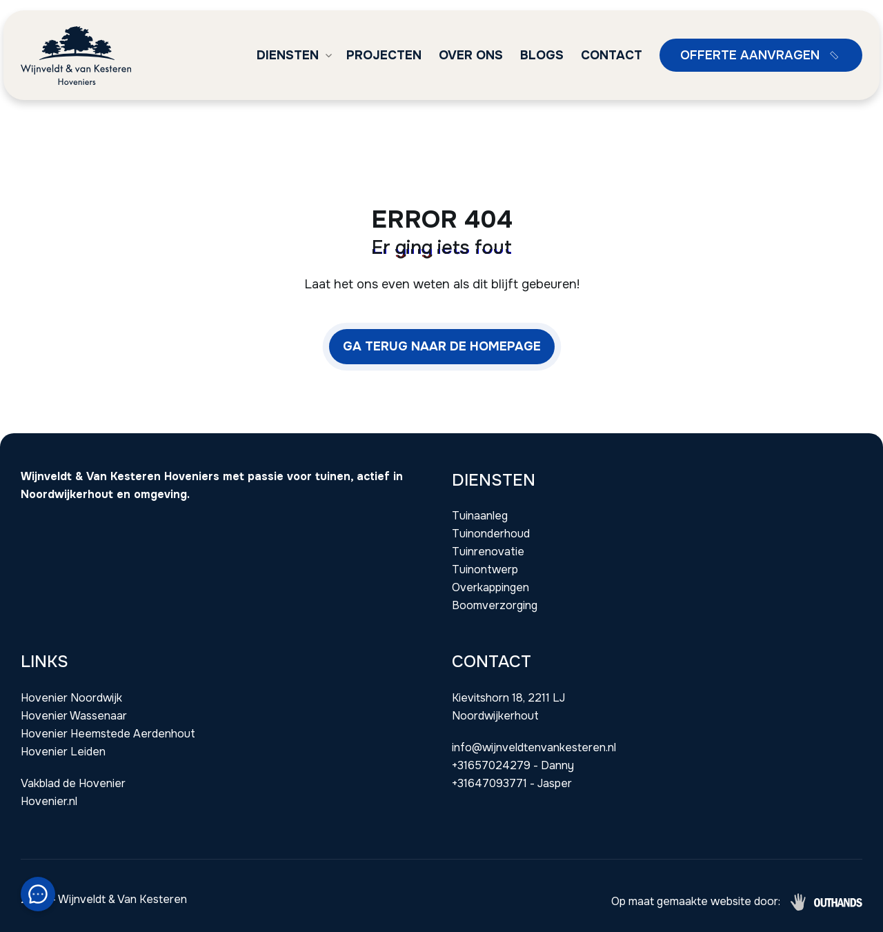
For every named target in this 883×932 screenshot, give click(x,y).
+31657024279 (491, 765)
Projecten (383, 55)
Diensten (288, 55)
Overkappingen (490, 587)
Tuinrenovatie (488, 551)
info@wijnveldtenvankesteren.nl (534, 747)
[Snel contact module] (38, 894)
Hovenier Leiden (63, 751)
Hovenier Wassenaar (74, 715)
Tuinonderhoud (491, 533)
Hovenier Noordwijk (71, 698)
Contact (611, 55)
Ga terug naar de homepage (442, 346)
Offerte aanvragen (762, 55)
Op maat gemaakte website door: (695, 901)
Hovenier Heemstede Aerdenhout (108, 733)
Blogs (542, 55)
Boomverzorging (494, 605)
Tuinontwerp (485, 569)
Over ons (471, 55)
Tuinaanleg (480, 515)
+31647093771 (489, 783)
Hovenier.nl (49, 801)
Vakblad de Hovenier (73, 783)
